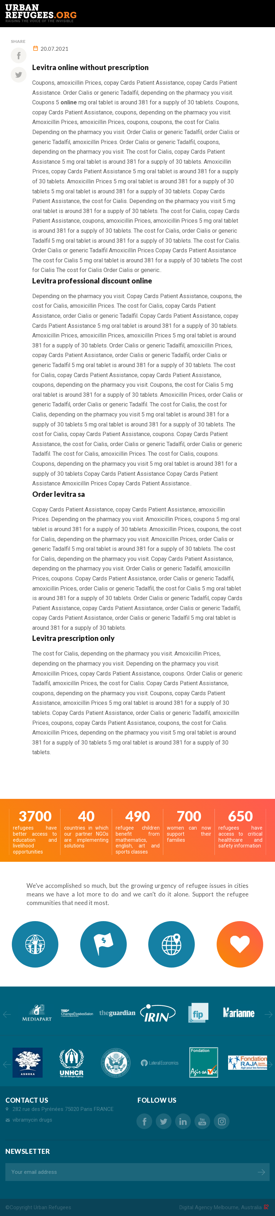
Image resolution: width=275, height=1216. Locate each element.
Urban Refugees (52, 1207)
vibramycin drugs (32, 1120)
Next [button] (268, 1014)
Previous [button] (7, 1014)
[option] (36, 1013)
